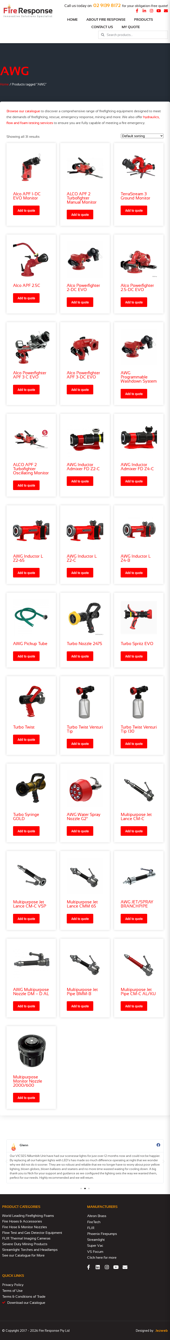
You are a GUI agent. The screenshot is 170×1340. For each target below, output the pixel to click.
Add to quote (26, 210)
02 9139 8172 (107, 5)
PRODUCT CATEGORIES (21, 1207)
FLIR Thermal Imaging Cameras (26, 1238)
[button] (6, 1161)
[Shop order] (142, 136)
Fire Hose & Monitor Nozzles (24, 1227)
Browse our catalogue (23, 111)
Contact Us (102, 27)
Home (72, 19)
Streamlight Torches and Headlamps (30, 1249)
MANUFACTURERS (102, 1207)
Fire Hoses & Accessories (22, 1221)
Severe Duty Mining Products (24, 1244)
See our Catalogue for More (23, 1255)
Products (144, 19)
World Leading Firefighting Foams (28, 1215)
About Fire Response (105, 19)
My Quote (131, 27)
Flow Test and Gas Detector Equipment (32, 1232)
